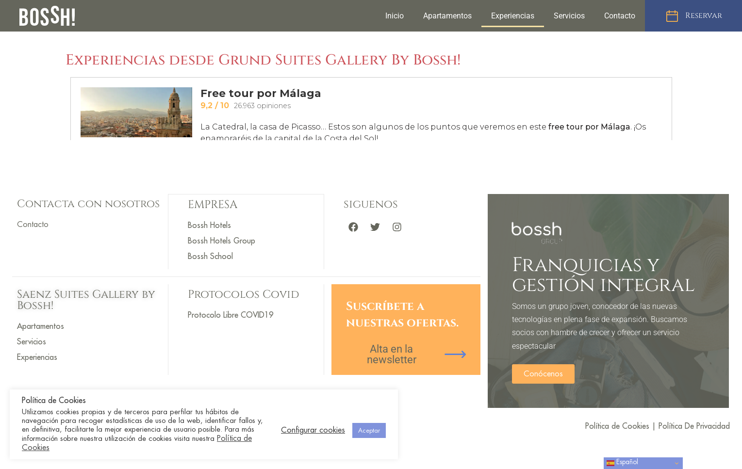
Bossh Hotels (209, 225)
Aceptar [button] (369, 430)
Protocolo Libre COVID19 (230, 315)
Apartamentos (447, 15)
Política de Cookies (617, 426)
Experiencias (512, 15)
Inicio (394, 15)
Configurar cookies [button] (313, 430)
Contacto (619, 15)
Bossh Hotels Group (221, 240)
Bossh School (210, 256)
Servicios (569, 15)
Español (622, 463)
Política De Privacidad (694, 426)
